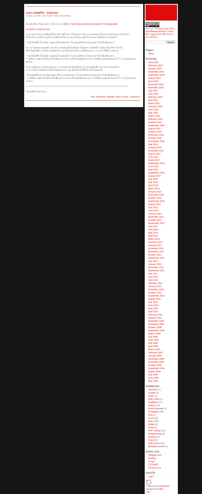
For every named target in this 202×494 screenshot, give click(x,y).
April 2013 (153, 236)
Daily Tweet (154, 399)
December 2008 (156, 359)
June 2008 (153, 377)
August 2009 (154, 333)
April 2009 (153, 346)
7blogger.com (154, 455)
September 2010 (156, 295)
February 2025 (155, 65)
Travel (151, 440)
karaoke (111, 96)
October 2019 (155, 122)
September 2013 (156, 223)
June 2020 (153, 109)
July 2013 (153, 226)
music (125, 96)
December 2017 (156, 150)
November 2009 (156, 324)
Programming (154, 433)
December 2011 (156, 267)
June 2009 (153, 340)
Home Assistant (155, 408)
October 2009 (155, 327)
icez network (161, 13)
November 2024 (156, 72)
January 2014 (155, 213)
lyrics (118, 96)
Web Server (154, 443)
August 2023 (154, 78)
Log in (151, 476)
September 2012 (156, 258)
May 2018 (153, 144)
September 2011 (156, 270)
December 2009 (156, 321)
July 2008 (153, 374)
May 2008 (153, 381)
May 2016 (153, 169)
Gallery (151, 405)
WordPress (164, 486)
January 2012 (155, 264)
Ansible (151, 392)
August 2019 (154, 128)
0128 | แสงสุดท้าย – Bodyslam (42, 12)
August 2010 (154, 299)
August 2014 (154, 204)
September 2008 (156, 368)
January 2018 (155, 147)
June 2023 (153, 81)
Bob (161, 489)
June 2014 (153, 210)
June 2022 (153, 94)
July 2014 (153, 207)
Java (150, 415)
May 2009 (153, 343)
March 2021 (154, 103)
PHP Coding (154, 430)
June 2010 (153, 305)
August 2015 (154, 176)
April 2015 (153, 185)
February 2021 (155, 106)
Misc (57, 16)
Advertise (152, 389)
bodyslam (101, 96)
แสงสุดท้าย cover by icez (38, 29)
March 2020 (154, 116)
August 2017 (154, 154)
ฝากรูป (151, 461)
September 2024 (156, 75)
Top (148, 492)
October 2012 (155, 254)
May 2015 (153, 182)
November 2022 (156, 87)
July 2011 (153, 273)
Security (152, 437)
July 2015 (153, 179)
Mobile (151, 424)
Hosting (152, 458)
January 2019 (155, 131)
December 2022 (156, 84)
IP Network (153, 411)
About (151, 53)
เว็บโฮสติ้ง (153, 464)
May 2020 (153, 113)
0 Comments (65, 16)
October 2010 (155, 292)
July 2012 (153, 261)
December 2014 (156, 195)
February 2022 (155, 97)
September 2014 (156, 201)
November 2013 (156, 217)
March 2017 (154, 160)
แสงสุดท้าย (134, 96)
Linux (150, 418)
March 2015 (154, 188)
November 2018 (156, 135)
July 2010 (153, 302)
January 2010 (155, 318)
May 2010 (153, 308)
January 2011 (155, 286)
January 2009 (155, 355)
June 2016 (153, 166)
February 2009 (155, 352)
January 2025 (155, 68)
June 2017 (153, 157)
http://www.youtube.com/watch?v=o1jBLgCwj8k (94, 24)
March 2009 (154, 349)
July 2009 (153, 336)
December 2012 (156, 248)
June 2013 (153, 229)
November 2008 (156, 362)
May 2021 (153, 100)
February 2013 (155, 242)
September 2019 (156, 125)
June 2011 (153, 277)
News (151, 427)
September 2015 (156, 172)
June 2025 (153, 62)
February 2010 (155, 314)
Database (153, 402)
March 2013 (154, 239)
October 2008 (155, 365)
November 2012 (156, 251)
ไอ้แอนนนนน (154, 467)
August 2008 (154, 371)
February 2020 (155, 119)
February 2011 (155, 283)
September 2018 (156, 141)
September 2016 (156, 163)
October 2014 (155, 198)
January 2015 (155, 191)
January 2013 (155, 245)
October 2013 (155, 220)
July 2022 (153, 90)
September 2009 (156, 330)
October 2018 (155, 138)
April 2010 (153, 311)
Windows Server (156, 446)
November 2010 (156, 289)
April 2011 (153, 280)
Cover (151, 396)
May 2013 (153, 232)
